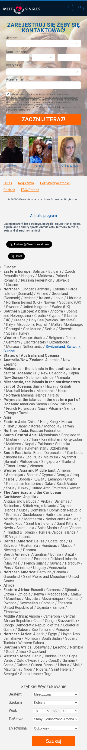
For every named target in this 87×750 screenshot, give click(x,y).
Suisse (9, 351)
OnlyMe (11, 165)
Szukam (15, 702)
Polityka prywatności (55, 183)
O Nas (7, 183)
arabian (40, 165)
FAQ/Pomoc (30, 190)
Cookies (9, 190)
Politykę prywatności (28, 97)
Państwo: (16, 719)
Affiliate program (43, 215)
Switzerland (55, 346)
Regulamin (11, 97)
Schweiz (74, 346)
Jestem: (12, 38)
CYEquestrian (69, 165)
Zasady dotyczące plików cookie (61, 97)
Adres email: (15, 79)
